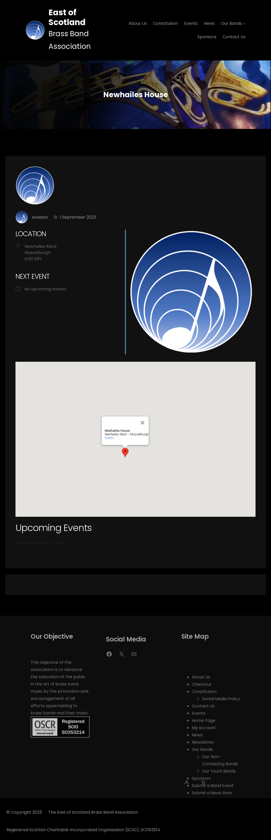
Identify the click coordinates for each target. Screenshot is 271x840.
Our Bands (202, 794)
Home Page (203, 765)
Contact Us (203, 751)
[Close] (142, 429)
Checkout (202, 729)
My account (204, 772)
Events (109, 444)
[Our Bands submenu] (244, 23)
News (197, 780)
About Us (201, 722)
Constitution (204, 736)
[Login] (186, 786)
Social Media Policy (221, 743)
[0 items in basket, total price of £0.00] (203, 786)
